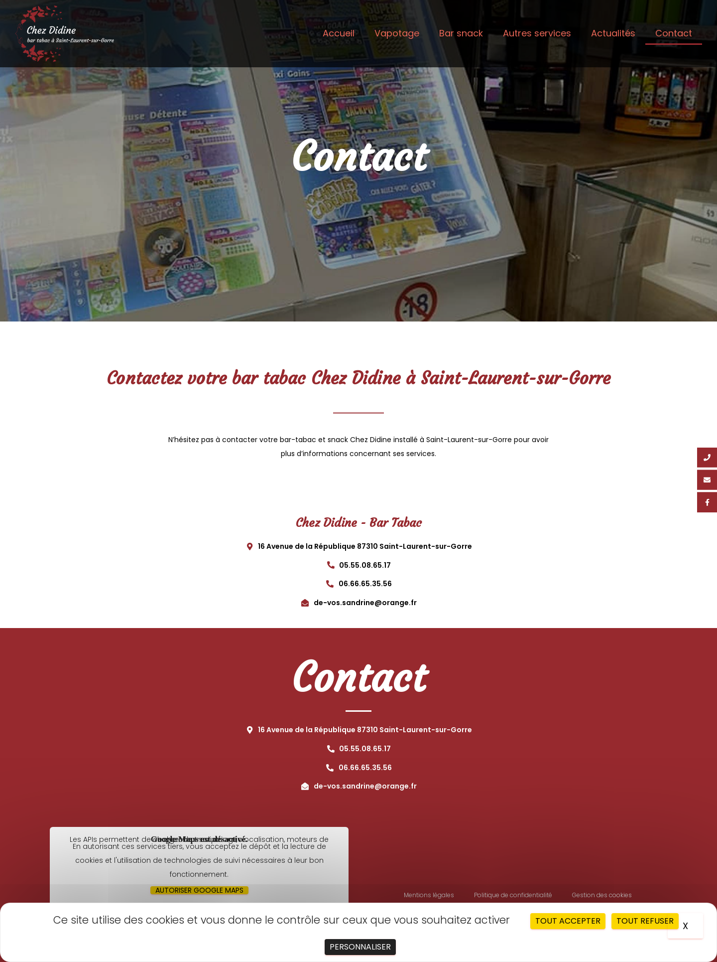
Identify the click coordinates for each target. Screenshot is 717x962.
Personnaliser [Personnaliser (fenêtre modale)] (360, 947)
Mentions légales (429, 895)
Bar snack (461, 33)
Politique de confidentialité (513, 895)
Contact (673, 33)
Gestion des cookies (602, 895)
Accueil (339, 33)
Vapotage (396, 33)
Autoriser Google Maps (199, 890)
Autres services (537, 33)
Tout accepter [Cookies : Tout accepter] (567, 921)
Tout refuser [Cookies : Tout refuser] (645, 921)
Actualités (613, 33)
